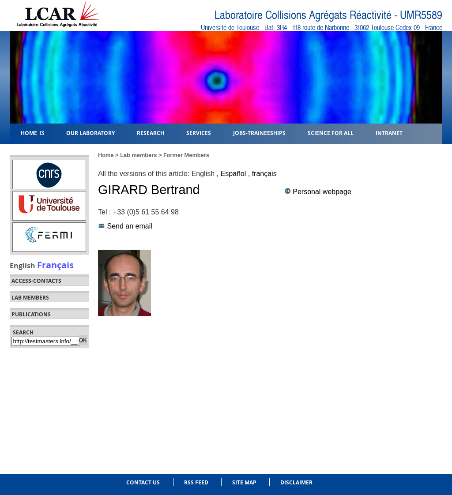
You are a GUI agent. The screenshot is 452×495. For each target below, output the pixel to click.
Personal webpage (322, 191)
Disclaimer (296, 482)
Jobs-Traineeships (259, 132)
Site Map (244, 482)
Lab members (30, 297)
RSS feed (196, 482)
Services (198, 132)
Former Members (186, 155)
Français (55, 265)
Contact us (143, 482)
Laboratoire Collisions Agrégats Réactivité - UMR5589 (328, 15)
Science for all (331, 132)
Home (32, 132)
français (264, 173)
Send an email (129, 226)
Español (233, 173)
